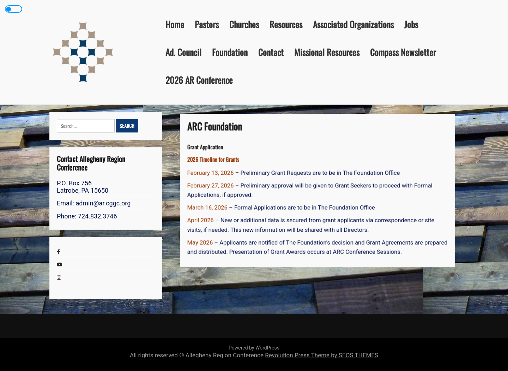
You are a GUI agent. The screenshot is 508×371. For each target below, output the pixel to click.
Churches (244, 24)
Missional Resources (326, 51)
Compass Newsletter (403, 51)
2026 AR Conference (199, 79)
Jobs (411, 24)
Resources (286, 24)
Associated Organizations (353, 24)
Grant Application (209, 148)
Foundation (230, 51)
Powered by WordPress (254, 348)
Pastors (207, 24)
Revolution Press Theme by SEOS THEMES (321, 355)
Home (174, 24)
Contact (271, 51)
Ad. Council (183, 51)
